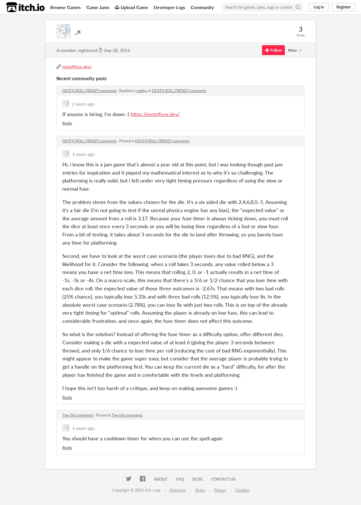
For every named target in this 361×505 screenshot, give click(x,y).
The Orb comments (77, 415)
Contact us (223, 479)
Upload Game (131, 7)
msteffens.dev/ (77, 66)
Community (202, 7)
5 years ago (83, 428)
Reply (67, 123)
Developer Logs (169, 7)
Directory (178, 490)
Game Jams (97, 7)
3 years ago (83, 154)
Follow (273, 50)
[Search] (297, 7)
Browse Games (65, 7)
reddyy (142, 90)
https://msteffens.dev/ (155, 114)
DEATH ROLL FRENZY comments (89, 90)
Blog (197, 479)
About (161, 479)
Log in (319, 7)
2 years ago (83, 103)
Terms (200, 490)
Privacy (220, 490)
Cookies (242, 490)
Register (343, 7)
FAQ (180, 479)
